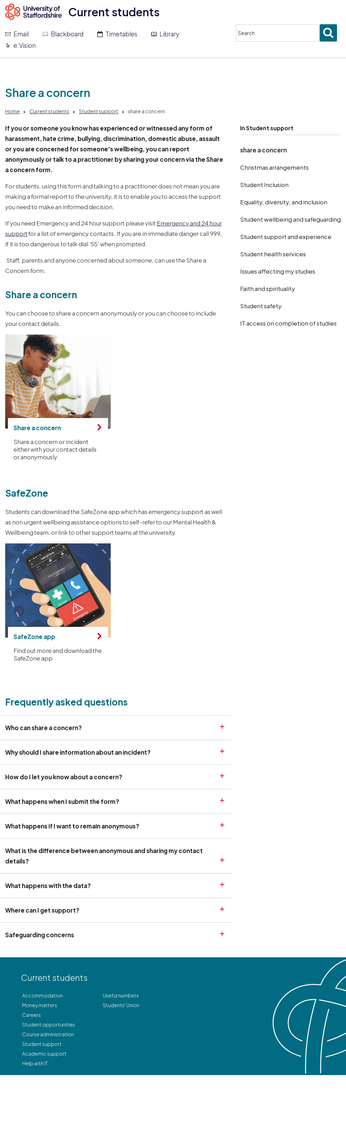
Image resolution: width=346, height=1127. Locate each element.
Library (169, 34)
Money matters (39, 1005)
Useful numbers (121, 995)
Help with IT (35, 1063)
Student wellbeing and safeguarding (290, 219)
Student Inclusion (264, 184)
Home (12, 111)
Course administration (48, 1034)
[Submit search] (328, 33)
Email (21, 34)
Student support (98, 111)
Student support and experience (285, 236)
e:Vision (24, 45)
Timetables (121, 34)
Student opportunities (48, 1024)
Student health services (273, 254)
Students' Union (121, 1005)
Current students (114, 12)
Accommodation (42, 995)
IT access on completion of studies (288, 323)
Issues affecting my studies (277, 271)
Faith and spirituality (267, 288)
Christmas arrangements (274, 167)
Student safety (261, 306)
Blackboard (67, 34)
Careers (31, 1015)
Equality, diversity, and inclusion (283, 202)
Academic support (44, 1053)
